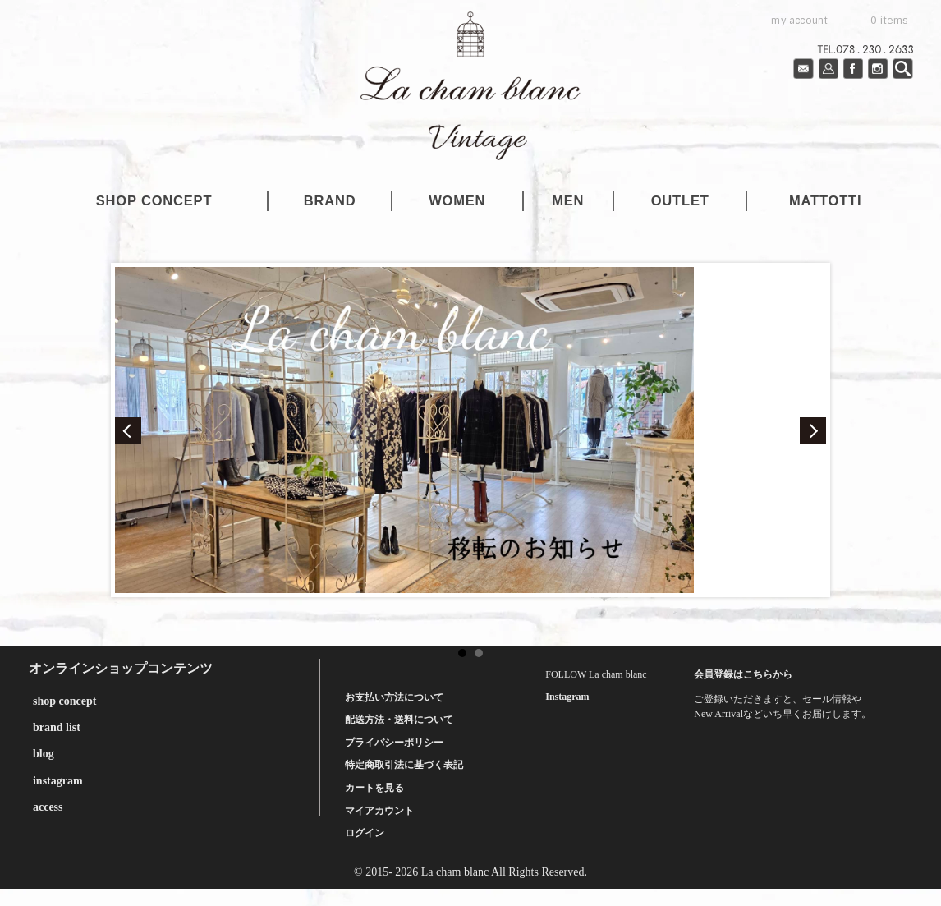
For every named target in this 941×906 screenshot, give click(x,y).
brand (330, 200)
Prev (128, 430)
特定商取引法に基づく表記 (404, 764)
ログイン (364, 833)
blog (43, 753)
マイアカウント (379, 810)
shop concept (154, 200)
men (568, 200)
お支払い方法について (394, 697)
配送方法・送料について (399, 719)
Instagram (567, 696)
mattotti (825, 200)
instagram (58, 781)
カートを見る (374, 787)
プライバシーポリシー (394, 742)
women (457, 200)
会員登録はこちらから (743, 674)
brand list (56, 727)
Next (813, 430)
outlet (680, 200)
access (48, 807)
